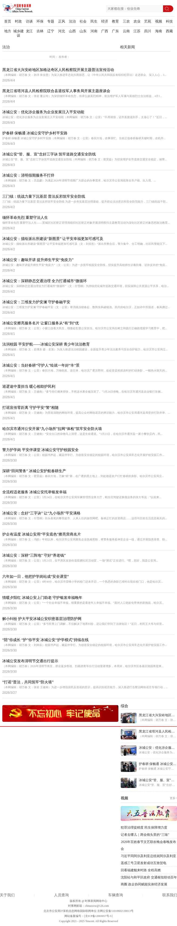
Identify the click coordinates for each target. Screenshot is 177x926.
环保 (40, 21)
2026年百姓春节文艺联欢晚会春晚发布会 (148, 845)
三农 (126, 21)
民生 (93, 21)
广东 (115, 31)
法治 (72, 21)
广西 (104, 31)
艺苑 (147, 21)
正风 (61, 21)
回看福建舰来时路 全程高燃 (141, 870)
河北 (61, 31)
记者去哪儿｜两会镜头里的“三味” (145, 834)
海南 (158, 31)
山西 (72, 31)
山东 (83, 31)
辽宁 (50, 31)
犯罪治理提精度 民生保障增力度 (144, 827)
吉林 (40, 31)
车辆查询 (115, 895)
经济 (104, 21)
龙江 (29, 31)
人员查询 (61, 895)
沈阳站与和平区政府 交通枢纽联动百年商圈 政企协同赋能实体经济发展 (149, 881)
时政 (18, 21)
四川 (147, 31)
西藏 (169, 31)
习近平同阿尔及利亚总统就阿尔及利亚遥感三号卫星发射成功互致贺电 (148, 859)
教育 (115, 21)
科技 (169, 21)
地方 (7, 31)
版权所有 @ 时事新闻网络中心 (88, 901)
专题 (50, 21)
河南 (93, 31)
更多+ (173, 798)
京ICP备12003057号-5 (98, 916)
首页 (7, 21)
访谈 (29, 21)
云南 (126, 31)
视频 (158, 21)
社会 (83, 21)
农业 (137, 21)
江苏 (137, 31)
